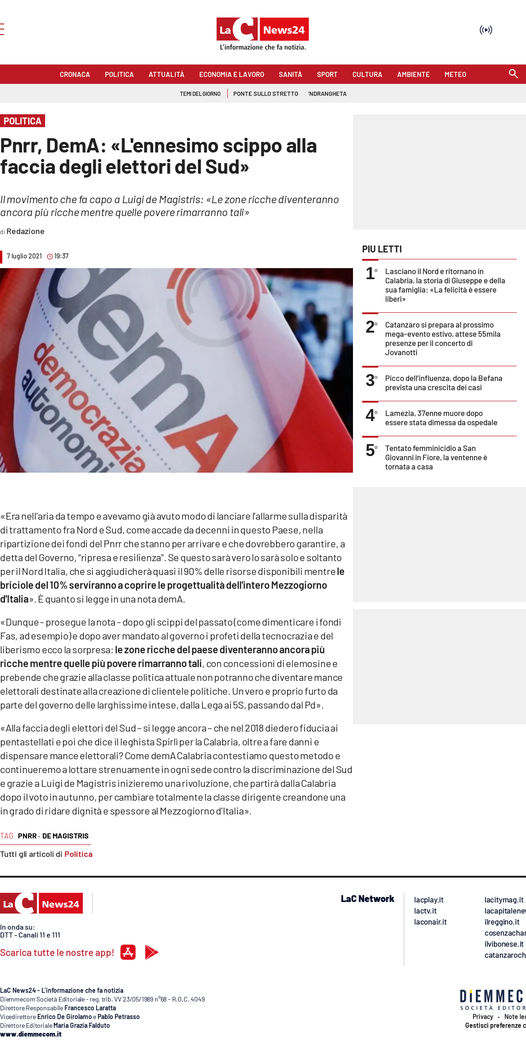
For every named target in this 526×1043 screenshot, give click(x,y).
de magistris (65, 835)
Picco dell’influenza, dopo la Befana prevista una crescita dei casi (444, 382)
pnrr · (29, 835)
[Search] (513, 74)
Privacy (483, 1017)
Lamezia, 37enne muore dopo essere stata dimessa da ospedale (441, 417)
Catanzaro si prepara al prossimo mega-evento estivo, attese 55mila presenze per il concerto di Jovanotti (443, 338)
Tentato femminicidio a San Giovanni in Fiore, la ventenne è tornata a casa (436, 457)
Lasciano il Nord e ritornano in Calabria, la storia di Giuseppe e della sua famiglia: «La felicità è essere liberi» (445, 284)
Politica (78, 854)
